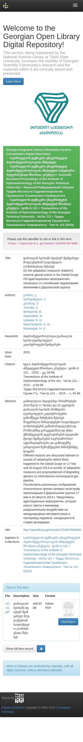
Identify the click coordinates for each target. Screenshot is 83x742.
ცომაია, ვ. (30, 295)
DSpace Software (12, 707)
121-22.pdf (7, 608)
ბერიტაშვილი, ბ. (34, 299)
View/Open (68, 621)
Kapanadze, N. (33, 316)
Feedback (7, 711)
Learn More (13, 81)
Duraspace (64, 707)
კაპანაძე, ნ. (31, 303)
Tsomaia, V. (30, 307)
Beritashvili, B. (32, 311)
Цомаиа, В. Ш (32, 320)
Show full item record (19, 648)
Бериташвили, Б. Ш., (37, 324)
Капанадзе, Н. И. (34, 328)
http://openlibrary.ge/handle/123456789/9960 (52, 530)
